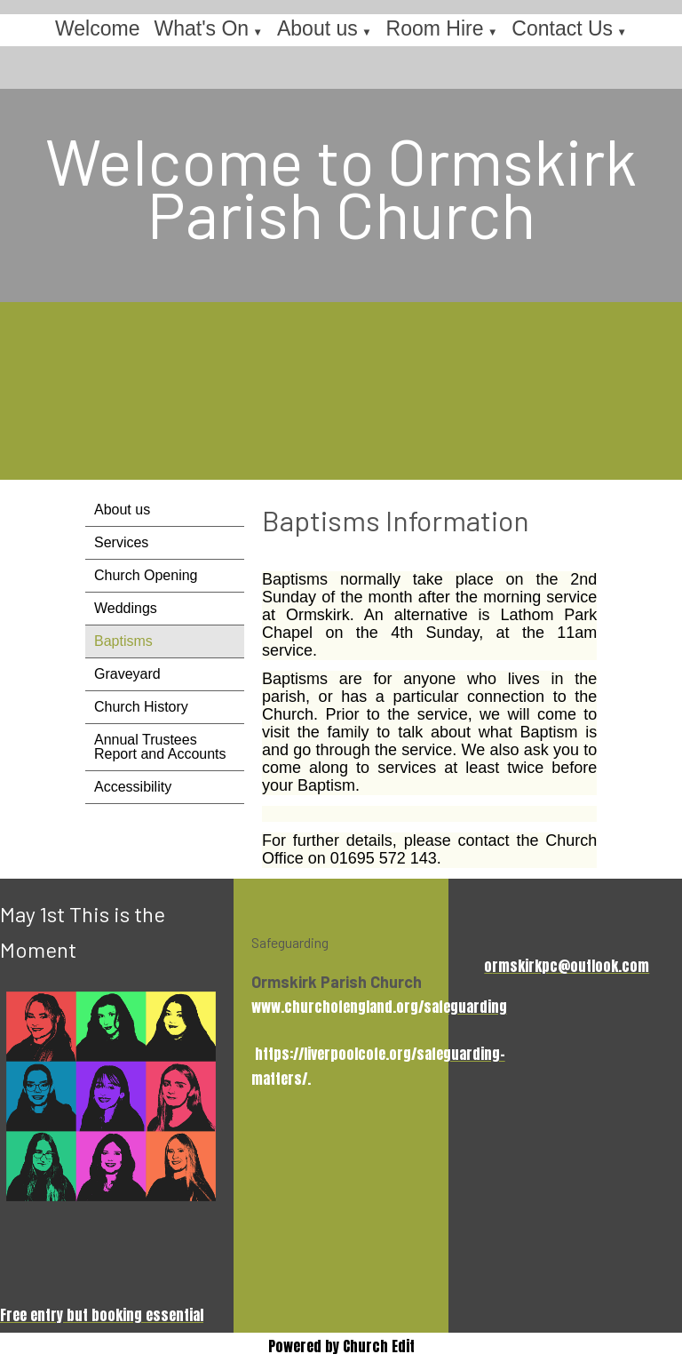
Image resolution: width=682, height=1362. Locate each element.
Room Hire (435, 28)
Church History (141, 706)
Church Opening (146, 575)
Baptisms (123, 641)
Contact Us (562, 28)
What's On (201, 28)
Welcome (97, 28)
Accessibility (132, 786)
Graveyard (127, 673)
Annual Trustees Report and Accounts (160, 746)
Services (121, 542)
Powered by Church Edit (341, 1346)
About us (317, 28)
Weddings (125, 608)
